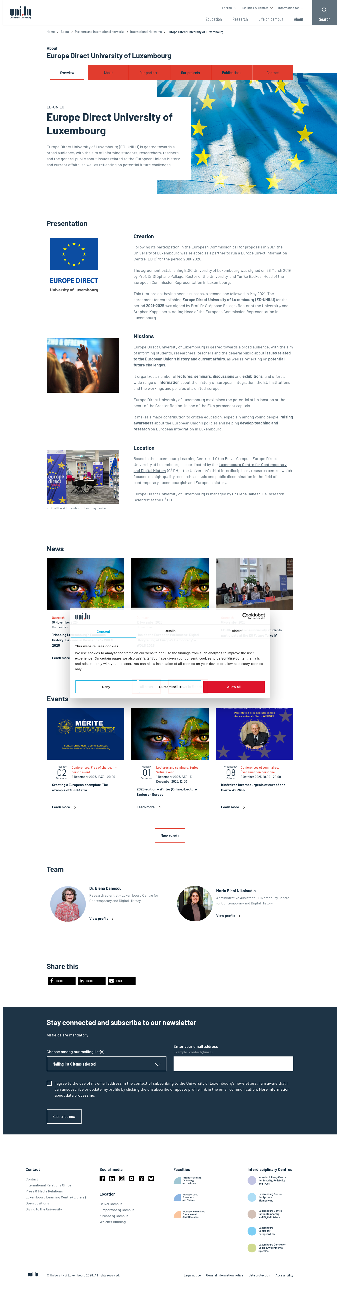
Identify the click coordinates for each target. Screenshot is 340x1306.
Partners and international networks (99, 32)
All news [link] (146, 686)
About (65, 32)
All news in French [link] (188, 686)
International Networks (146, 32)
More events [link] (170, 835)
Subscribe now (64, 1116)
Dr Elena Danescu (247, 493)
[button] (62, 981)
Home (51, 32)
